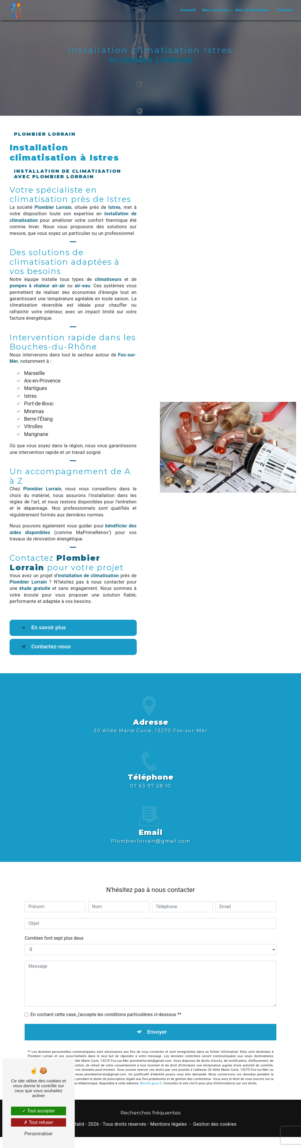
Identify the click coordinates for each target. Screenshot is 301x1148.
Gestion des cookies (215, 1124)
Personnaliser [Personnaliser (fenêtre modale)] (38, 1133)
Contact (285, 10)
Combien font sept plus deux (54, 929)
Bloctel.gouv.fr (151, 1075)
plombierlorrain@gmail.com (150, 832)
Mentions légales (168, 1124)
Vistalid (76, 1124)
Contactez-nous (45, 647)
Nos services (215, 10)
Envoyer (157, 1023)
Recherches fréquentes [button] (151, 1113)
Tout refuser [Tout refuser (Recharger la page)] (38, 1122)
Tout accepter (38, 1110)
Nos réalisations (252, 10)
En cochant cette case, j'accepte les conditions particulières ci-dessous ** (105, 1006)
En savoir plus (42, 628)
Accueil (188, 10)
